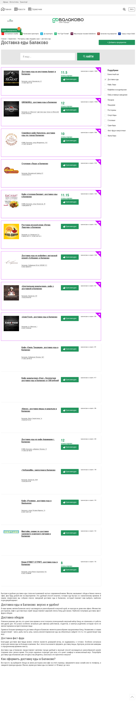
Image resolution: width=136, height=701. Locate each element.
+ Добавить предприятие (115, 42)
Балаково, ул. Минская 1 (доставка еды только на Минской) (40, 113)
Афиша (5, 2)
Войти (132, 9)
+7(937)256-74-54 (26, 482)
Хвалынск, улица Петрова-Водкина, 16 (33, 511)
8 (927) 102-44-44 (26, 329)
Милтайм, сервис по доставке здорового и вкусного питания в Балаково (36, 534)
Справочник (45, 9)
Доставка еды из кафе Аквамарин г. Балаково (38, 441)
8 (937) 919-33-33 (26, 114)
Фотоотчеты (14, 2)
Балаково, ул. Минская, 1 (29, 327)
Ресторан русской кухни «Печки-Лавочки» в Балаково (36, 227)
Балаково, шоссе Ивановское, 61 (32, 82)
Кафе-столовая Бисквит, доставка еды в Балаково (39, 196)
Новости (25, 9)
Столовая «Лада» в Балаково (35, 164)
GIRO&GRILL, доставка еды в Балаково (39, 103)
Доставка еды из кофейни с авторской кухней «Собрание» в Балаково (39, 257)
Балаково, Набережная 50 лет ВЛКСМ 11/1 (34, 266)
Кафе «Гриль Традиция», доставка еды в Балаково (39, 349)
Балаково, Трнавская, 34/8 (29, 481)
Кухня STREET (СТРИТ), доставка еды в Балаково (39, 564)
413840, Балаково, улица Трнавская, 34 (33, 205)
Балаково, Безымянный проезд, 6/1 (32, 174)
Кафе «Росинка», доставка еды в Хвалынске (36, 503)
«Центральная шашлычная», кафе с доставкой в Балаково (38, 288)
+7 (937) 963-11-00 (27, 84)
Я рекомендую (69, 80)
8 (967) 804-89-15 (26, 268)
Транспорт (23, 2)
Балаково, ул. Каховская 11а (30, 235)
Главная (8, 9)
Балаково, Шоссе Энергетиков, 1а (31, 419)
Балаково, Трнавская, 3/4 (29, 297)
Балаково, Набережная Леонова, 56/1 (32, 358)
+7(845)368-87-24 (26, 206)
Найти (88, 56)
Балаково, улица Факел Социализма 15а (33, 572)
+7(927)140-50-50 (26, 298)
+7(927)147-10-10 (26, 421)
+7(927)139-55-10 (26, 176)
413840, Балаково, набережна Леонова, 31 (34, 450)
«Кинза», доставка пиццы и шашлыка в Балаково (39, 411)
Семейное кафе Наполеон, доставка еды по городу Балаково (38, 135)
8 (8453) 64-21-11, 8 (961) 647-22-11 (32, 237)
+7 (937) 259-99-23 (26, 360)
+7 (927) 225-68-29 (27, 145)
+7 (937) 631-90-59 (26, 452)
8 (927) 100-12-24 (26, 513)
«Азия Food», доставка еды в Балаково (39, 318)
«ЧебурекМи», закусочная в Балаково (38, 471)
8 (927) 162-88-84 (26, 574)
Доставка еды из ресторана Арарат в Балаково (39, 73)
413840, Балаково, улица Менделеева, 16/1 (35, 143)
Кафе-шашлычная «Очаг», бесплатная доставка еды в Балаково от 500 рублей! (40, 380)
